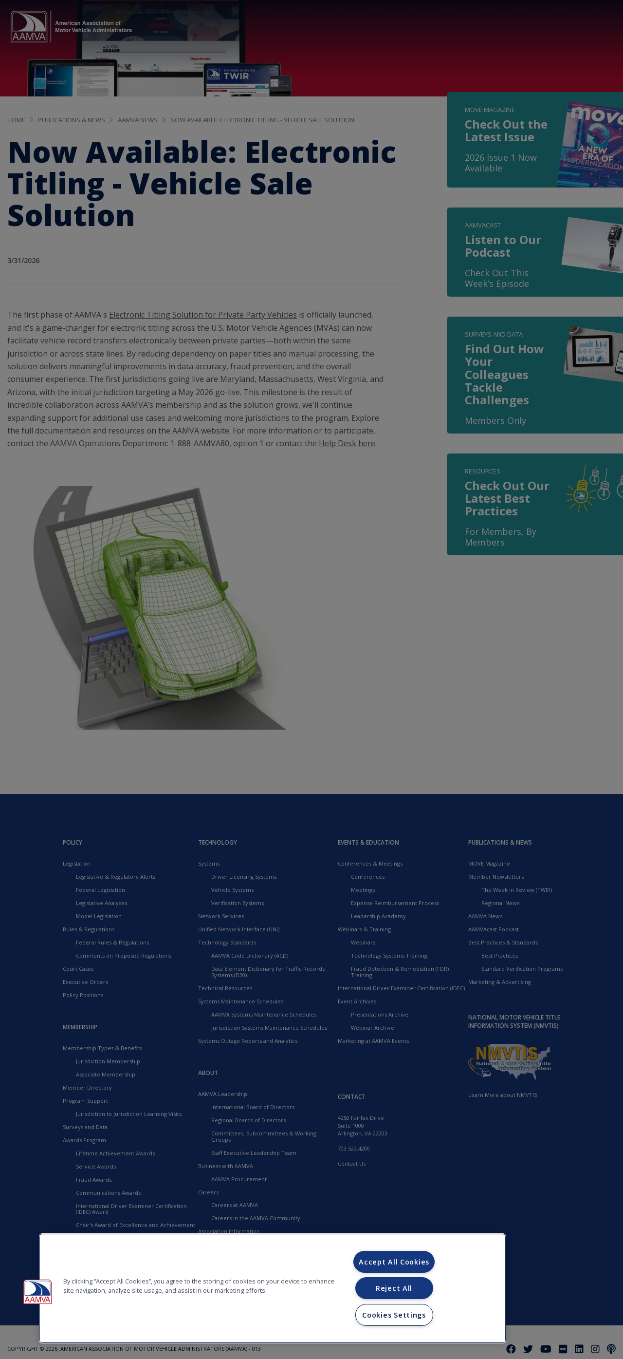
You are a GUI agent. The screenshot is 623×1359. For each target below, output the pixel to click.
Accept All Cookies (394, 1261)
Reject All (394, 1288)
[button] (37, 1291)
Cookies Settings (394, 1315)
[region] (272, 1288)
